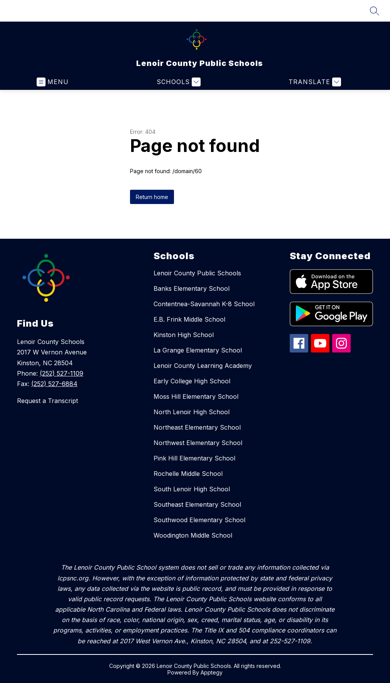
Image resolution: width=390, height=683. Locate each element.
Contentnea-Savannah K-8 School (204, 304)
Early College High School (192, 381)
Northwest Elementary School (198, 443)
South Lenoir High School (192, 489)
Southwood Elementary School (199, 520)
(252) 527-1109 (61, 373)
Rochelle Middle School (188, 473)
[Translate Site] (314, 82)
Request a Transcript (47, 401)
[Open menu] (53, 82)
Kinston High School (184, 335)
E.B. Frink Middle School (189, 319)
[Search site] (374, 10)
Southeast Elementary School (197, 504)
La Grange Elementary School (198, 350)
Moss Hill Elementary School (196, 396)
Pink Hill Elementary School (194, 458)
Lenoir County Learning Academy (203, 365)
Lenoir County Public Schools (197, 273)
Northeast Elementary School (197, 427)
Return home (152, 197)
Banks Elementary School (192, 288)
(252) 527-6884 (54, 384)
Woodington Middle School (193, 535)
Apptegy (212, 672)
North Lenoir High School (192, 412)
